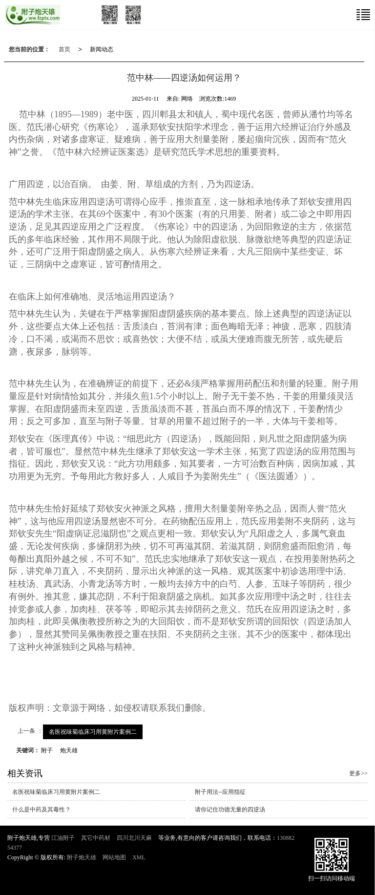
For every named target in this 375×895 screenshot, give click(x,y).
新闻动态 (101, 49)
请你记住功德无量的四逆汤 (230, 809)
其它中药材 (95, 837)
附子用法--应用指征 (220, 791)
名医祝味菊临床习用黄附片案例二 (93, 731)
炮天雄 (69, 750)
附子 (47, 750)
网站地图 (114, 857)
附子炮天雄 (81, 857)
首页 (64, 49)
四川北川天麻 (134, 837)
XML (139, 857)
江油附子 (63, 837)
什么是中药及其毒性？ (41, 809)
